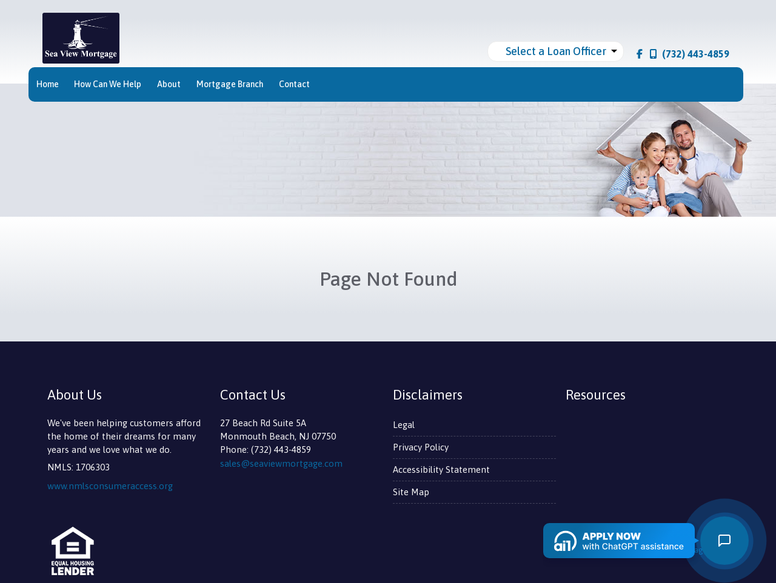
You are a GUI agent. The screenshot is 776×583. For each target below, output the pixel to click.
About (169, 84)
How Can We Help (107, 84)
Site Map (411, 492)
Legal (404, 425)
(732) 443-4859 (689, 53)
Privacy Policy (421, 447)
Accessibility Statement (441, 469)
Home (47, 84)
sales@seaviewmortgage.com (281, 463)
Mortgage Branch (230, 84)
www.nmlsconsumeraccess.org (110, 486)
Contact (294, 84)
